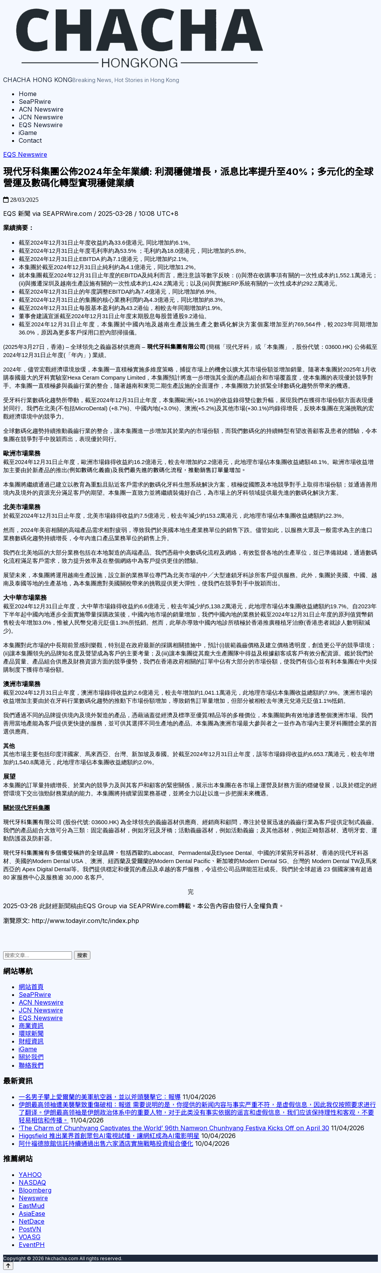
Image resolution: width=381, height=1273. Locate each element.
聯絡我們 (31, 1065)
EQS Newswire (41, 125)
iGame (28, 133)
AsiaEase (32, 1213)
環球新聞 (31, 1033)
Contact (30, 140)
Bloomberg (35, 1190)
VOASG (30, 1237)
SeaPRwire (35, 101)
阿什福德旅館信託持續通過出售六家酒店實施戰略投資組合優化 (106, 1143)
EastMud (31, 1206)
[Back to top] (8, 1266)
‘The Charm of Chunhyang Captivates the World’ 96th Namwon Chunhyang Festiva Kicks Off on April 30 (174, 1128)
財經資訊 (31, 1041)
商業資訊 (31, 1026)
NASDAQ (32, 1182)
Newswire (33, 1198)
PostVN (30, 1229)
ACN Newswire (41, 109)
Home (28, 94)
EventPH (32, 1244)
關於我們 (31, 1057)
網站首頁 (31, 987)
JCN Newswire (41, 117)
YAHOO (30, 1174)
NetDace (31, 1221)
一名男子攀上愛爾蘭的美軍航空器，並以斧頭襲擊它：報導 (100, 1097)
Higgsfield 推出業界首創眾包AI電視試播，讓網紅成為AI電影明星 (109, 1136)
